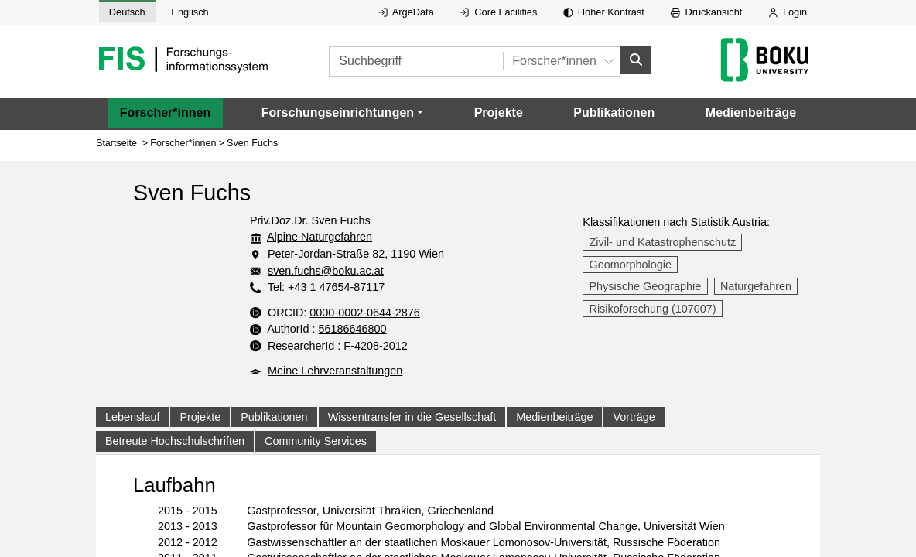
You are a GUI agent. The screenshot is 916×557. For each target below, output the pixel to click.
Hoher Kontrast (603, 12)
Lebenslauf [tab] (132, 417)
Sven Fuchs (252, 143)
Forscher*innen (165, 112)
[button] (342, 113)
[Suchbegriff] (434, 61)
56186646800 (416, 329)
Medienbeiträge (751, 112)
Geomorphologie (631, 264)
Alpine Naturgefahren (319, 237)
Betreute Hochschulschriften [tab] (174, 441)
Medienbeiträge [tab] (554, 417)
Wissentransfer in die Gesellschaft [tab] (412, 417)
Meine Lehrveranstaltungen (335, 370)
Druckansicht (707, 12)
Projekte (498, 112)
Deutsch (127, 12)
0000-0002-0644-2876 (427, 312)
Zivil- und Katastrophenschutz (663, 242)
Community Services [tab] (316, 441)
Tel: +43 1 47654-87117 (326, 287)
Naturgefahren (755, 286)
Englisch (189, 12)
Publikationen (614, 112)
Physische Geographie (646, 286)
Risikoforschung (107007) (653, 308)
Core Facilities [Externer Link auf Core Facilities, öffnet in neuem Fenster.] (498, 12)
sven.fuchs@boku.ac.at (357, 271)
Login (787, 12)
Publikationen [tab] (274, 417)
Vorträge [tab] (634, 417)
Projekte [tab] (199, 417)
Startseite (116, 143)
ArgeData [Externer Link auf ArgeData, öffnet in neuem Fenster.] (406, 12)
